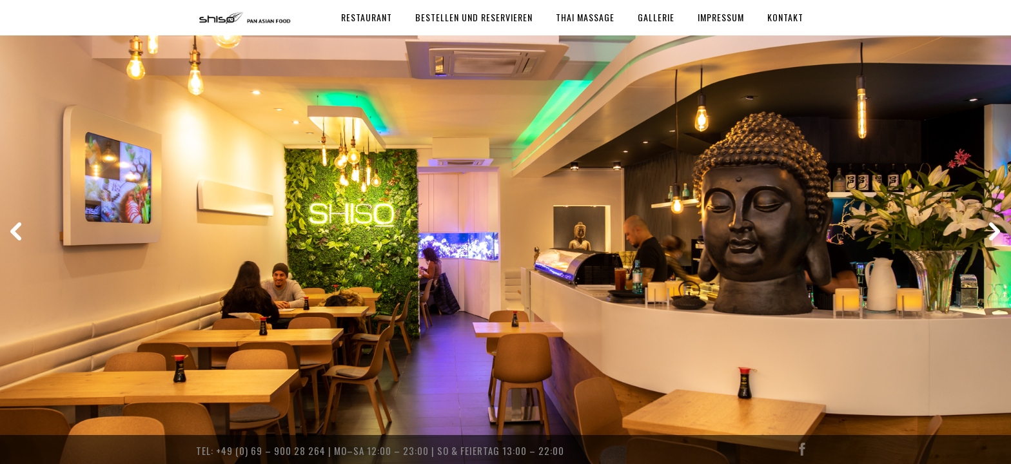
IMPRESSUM (721, 17)
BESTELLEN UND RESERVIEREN (474, 17)
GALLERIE (656, 17)
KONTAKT (785, 17)
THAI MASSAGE (585, 17)
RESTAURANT (366, 17)
